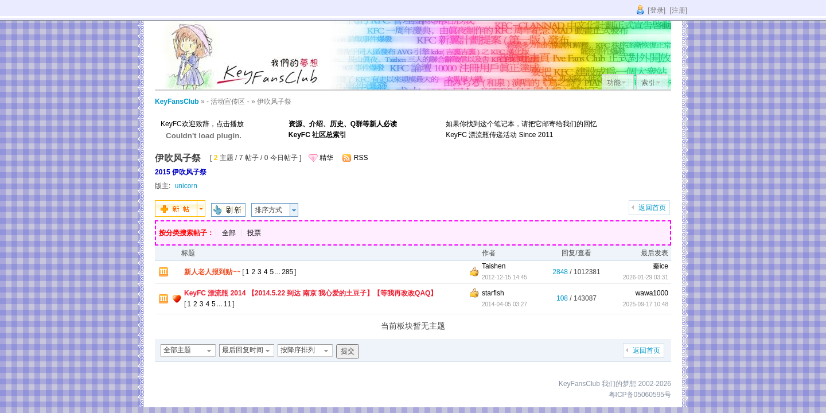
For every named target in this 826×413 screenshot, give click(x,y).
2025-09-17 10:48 (645, 304)
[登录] (656, 10)
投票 (254, 233)
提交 (347, 351)
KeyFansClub (177, 102)
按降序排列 (297, 350)
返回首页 (652, 208)
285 (287, 272)
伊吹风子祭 (274, 102)
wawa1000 (652, 293)
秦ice (660, 266)
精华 (326, 158)
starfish (493, 293)
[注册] (678, 10)
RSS (361, 158)
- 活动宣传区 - (228, 102)
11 (227, 304)
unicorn (186, 186)
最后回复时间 (242, 350)
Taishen (493, 266)
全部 (229, 233)
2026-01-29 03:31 (645, 277)
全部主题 (177, 350)
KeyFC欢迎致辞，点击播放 (202, 124)
